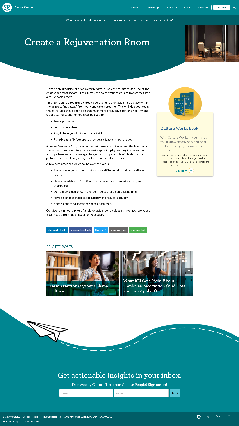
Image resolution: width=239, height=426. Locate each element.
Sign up (143, 20)
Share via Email (118, 229)
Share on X (100, 229)
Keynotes (203, 7)
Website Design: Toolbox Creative (20, 421)
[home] (17, 7)
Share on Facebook (81, 229)
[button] (189, 271)
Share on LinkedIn (57, 229)
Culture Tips (153, 7)
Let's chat (222, 7)
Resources (171, 7)
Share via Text (138, 229)
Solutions (135, 7)
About (187, 7)
